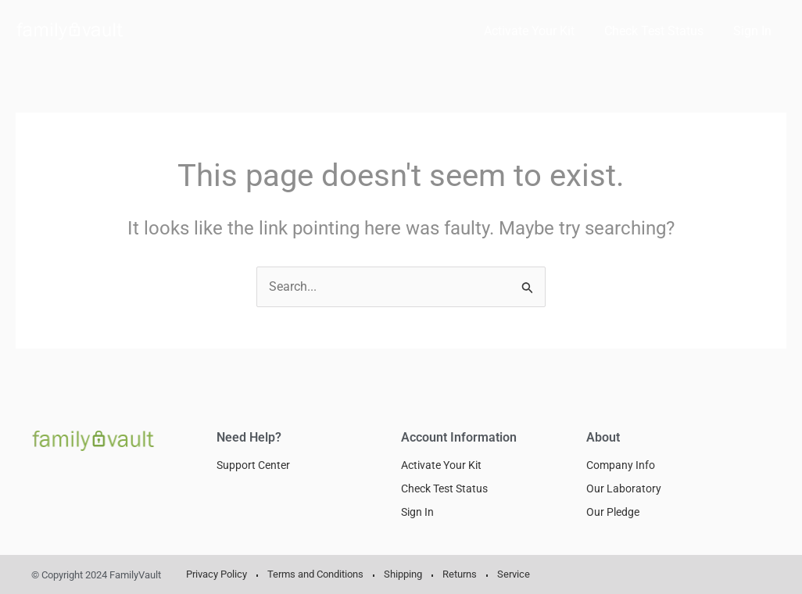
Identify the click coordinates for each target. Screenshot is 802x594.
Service (513, 574)
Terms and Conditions (315, 574)
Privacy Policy (216, 574)
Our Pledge (612, 512)
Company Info (620, 465)
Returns (459, 574)
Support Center (253, 465)
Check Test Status (661, 30)
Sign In (755, 30)
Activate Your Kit (541, 30)
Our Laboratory (623, 488)
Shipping (403, 574)
